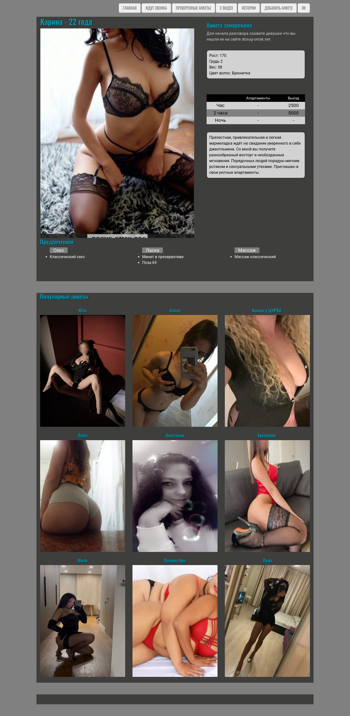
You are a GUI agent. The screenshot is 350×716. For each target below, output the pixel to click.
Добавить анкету (279, 8)
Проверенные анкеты (193, 8)
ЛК (304, 8)
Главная (130, 8)
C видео (226, 8)
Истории (249, 8)
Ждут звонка (156, 8)
